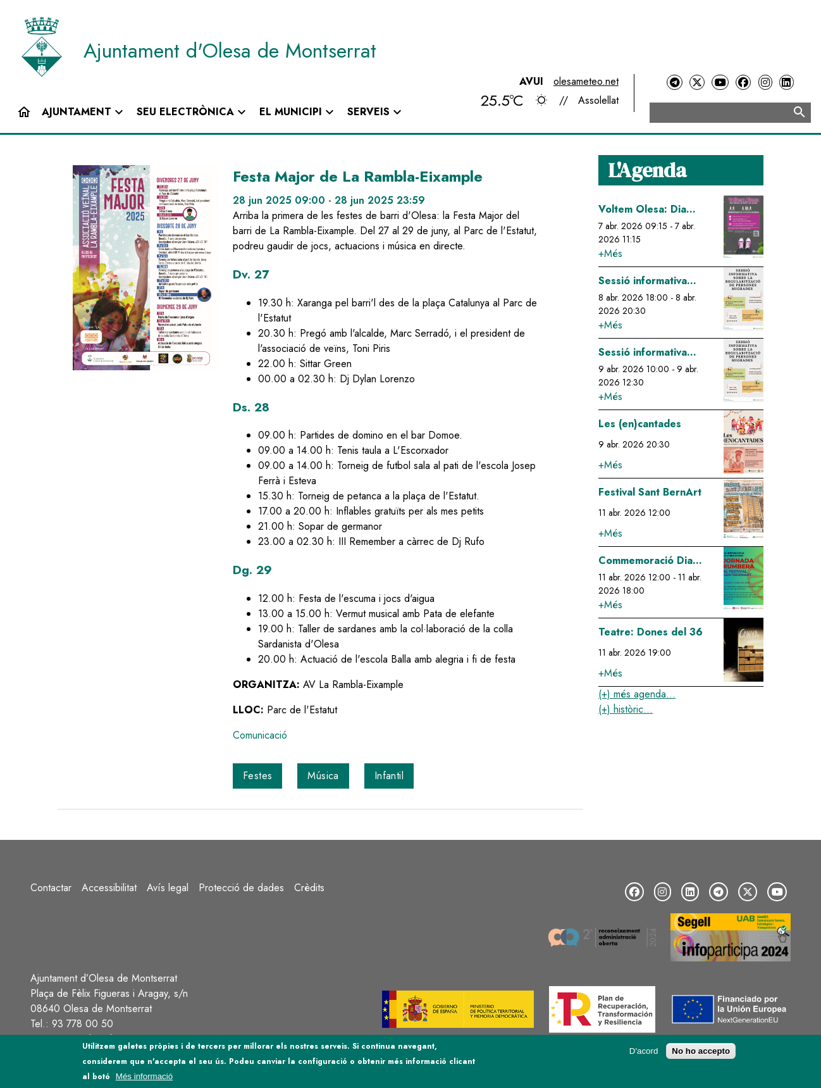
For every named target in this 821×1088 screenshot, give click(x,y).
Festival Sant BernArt (649, 492)
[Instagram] (765, 82)
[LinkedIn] (786, 82)
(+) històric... (625, 709)
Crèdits (309, 887)
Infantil (389, 775)
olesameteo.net (586, 81)
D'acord (643, 1051)
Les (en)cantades (639, 423)
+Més (610, 253)
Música (322, 775)
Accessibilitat (109, 887)
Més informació (144, 1076)
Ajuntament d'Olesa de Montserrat (229, 50)
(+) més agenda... (637, 694)
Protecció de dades (241, 887)
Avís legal (167, 887)
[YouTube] (720, 82)
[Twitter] (697, 82)
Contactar (50, 887)
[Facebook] (743, 82)
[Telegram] (674, 82)
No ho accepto (701, 1051)
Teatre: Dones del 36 (650, 632)
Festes (257, 775)
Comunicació (260, 735)
